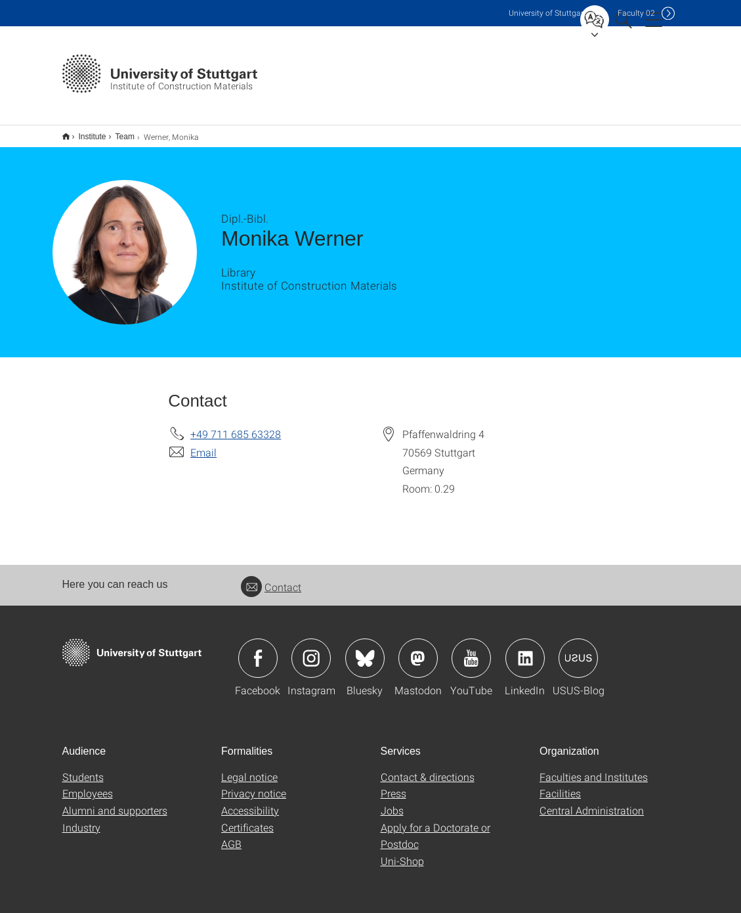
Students (83, 768)
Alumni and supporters (114, 802)
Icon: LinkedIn (525, 649)
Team (117, 132)
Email (203, 444)
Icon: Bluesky (365, 649)
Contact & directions (428, 768)
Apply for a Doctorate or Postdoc (435, 827)
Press (393, 784)
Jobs (392, 802)
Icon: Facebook (258, 649)
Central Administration (592, 802)
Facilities (560, 784)
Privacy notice (253, 784)
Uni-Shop (402, 852)
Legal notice (249, 768)
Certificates (247, 819)
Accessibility (250, 802)
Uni (547, 13)
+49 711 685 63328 (235, 425)
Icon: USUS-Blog (578, 649)
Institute (85, 132)
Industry (81, 819)
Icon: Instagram (311, 649)
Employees (87, 784)
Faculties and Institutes (594, 768)
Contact (271, 578)
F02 (636, 13)
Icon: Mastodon (418, 649)
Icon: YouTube (471, 649)
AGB (231, 835)
